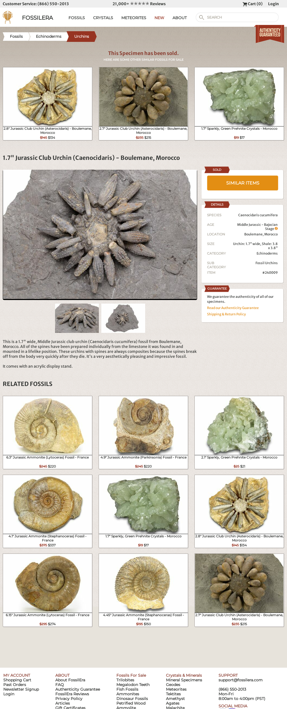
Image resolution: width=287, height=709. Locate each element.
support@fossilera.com (241, 680)
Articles (62, 703)
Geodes (173, 684)
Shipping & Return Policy (226, 314)
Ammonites (127, 693)
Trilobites (125, 680)
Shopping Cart (17, 680)
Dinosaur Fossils (132, 698)
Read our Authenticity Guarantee (233, 308)
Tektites (173, 693)
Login (273, 3)
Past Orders (14, 684)
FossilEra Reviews (72, 693)
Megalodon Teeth (133, 684)
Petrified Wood (130, 703)
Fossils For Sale (131, 675)
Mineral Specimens (184, 680)
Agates (172, 703)
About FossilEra (70, 680)
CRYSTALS (103, 17)
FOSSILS (76, 17)
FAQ (59, 684)
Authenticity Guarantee (77, 689)
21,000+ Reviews (139, 3)
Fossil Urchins (267, 263)
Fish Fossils (127, 689)
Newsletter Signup (21, 689)
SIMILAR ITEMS (242, 183)
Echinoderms (267, 253)
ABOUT (180, 17)
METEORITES (133, 17)
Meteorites (176, 689)
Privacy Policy (68, 698)
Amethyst (175, 698)
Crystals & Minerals (184, 675)
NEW (159, 17)
